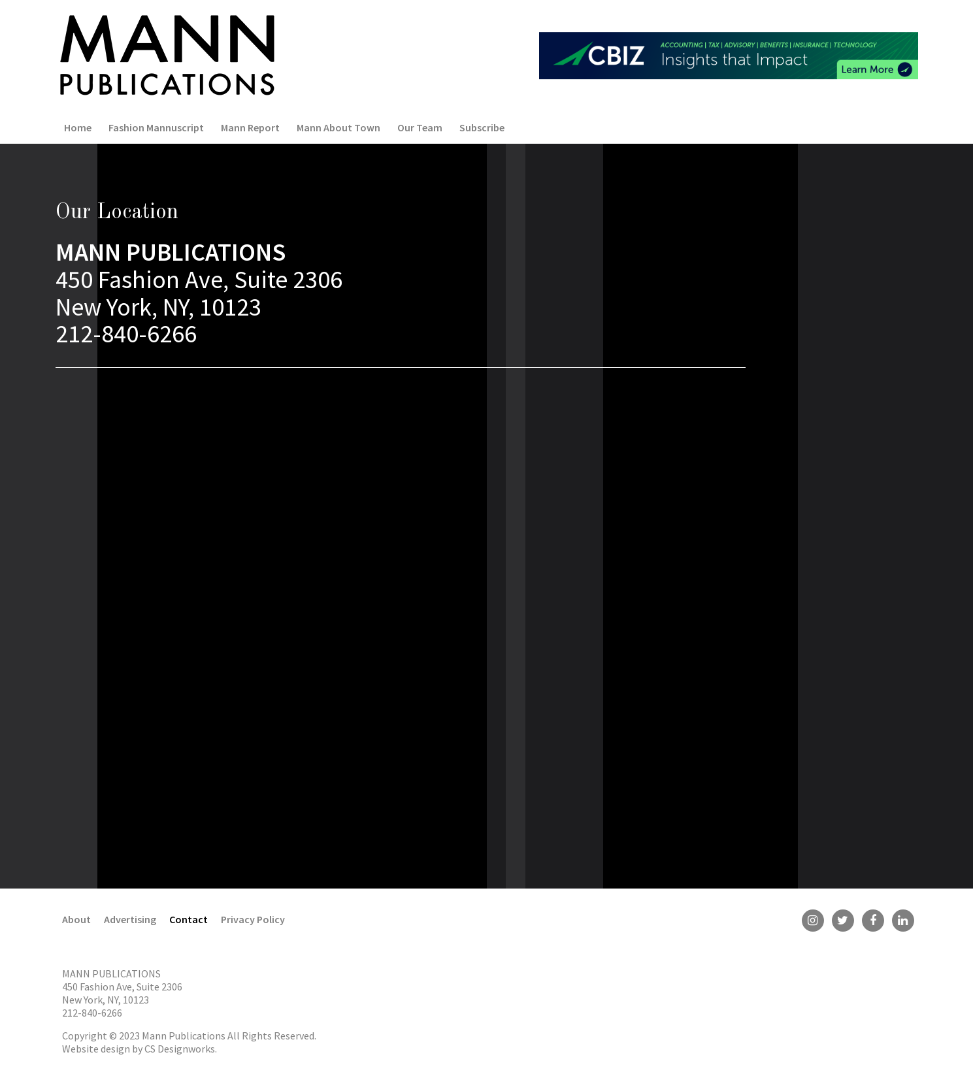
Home (77, 127)
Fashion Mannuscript (156, 127)
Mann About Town (338, 127)
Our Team (419, 127)
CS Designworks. (180, 1048)
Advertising (130, 919)
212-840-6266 (92, 1012)
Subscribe (481, 127)
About (76, 919)
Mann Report (250, 127)
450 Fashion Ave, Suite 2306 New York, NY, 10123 (122, 993)
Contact (188, 919)
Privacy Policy (253, 919)
